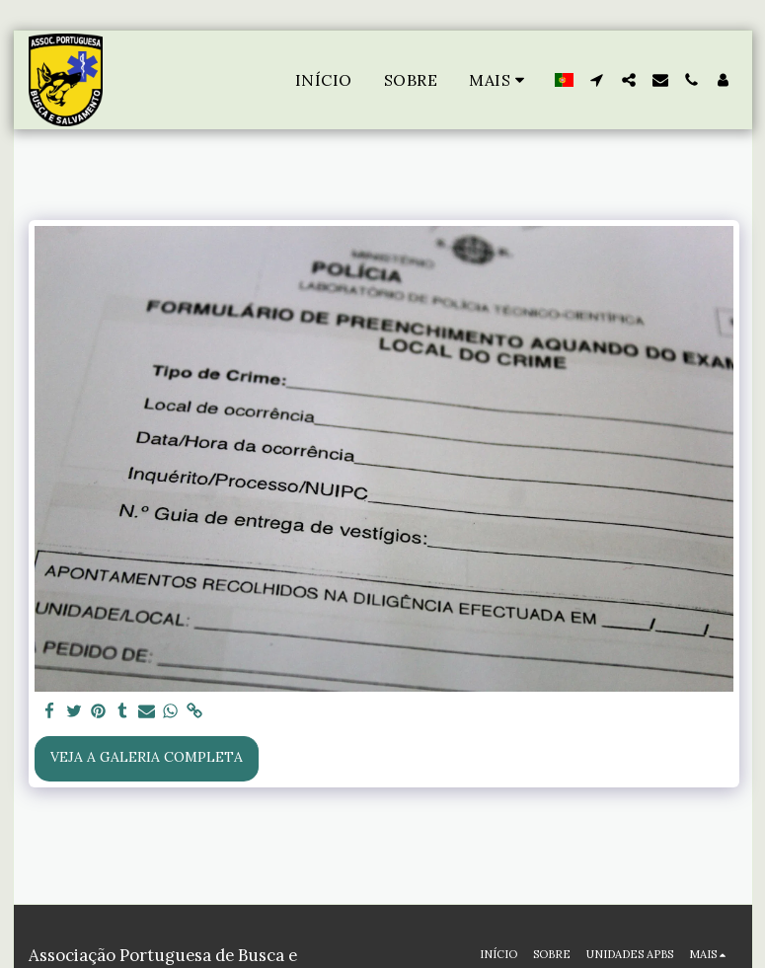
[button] (597, 80)
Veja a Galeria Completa (146, 757)
